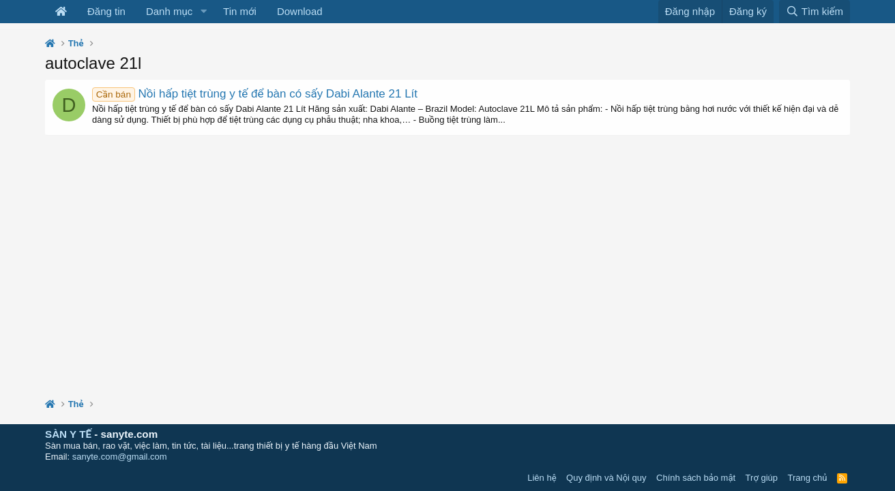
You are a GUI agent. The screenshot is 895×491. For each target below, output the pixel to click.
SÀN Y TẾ (68, 434)
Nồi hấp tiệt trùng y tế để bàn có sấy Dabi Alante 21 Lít (254, 93)
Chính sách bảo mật (695, 478)
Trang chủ (807, 478)
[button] (203, 11)
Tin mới (239, 11)
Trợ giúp (762, 478)
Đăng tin (106, 11)
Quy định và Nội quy (606, 478)
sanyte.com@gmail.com (119, 456)
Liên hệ (541, 478)
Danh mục (169, 11)
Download (300, 11)
